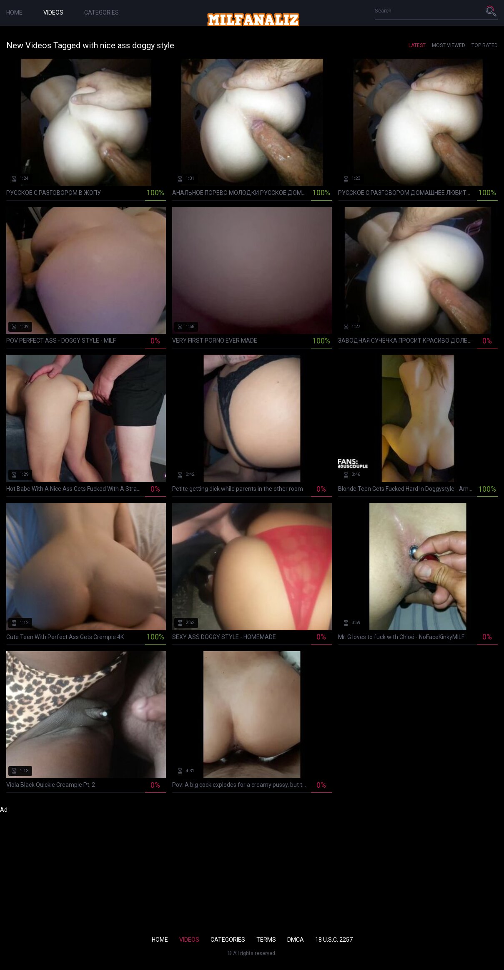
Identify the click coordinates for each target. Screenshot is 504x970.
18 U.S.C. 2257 (334, 939)
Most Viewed (448, 45)
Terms (266, 939)
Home (14, 12)
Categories (101, 12)
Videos (53, 12)
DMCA (295, 939)
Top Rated (484, 45)
